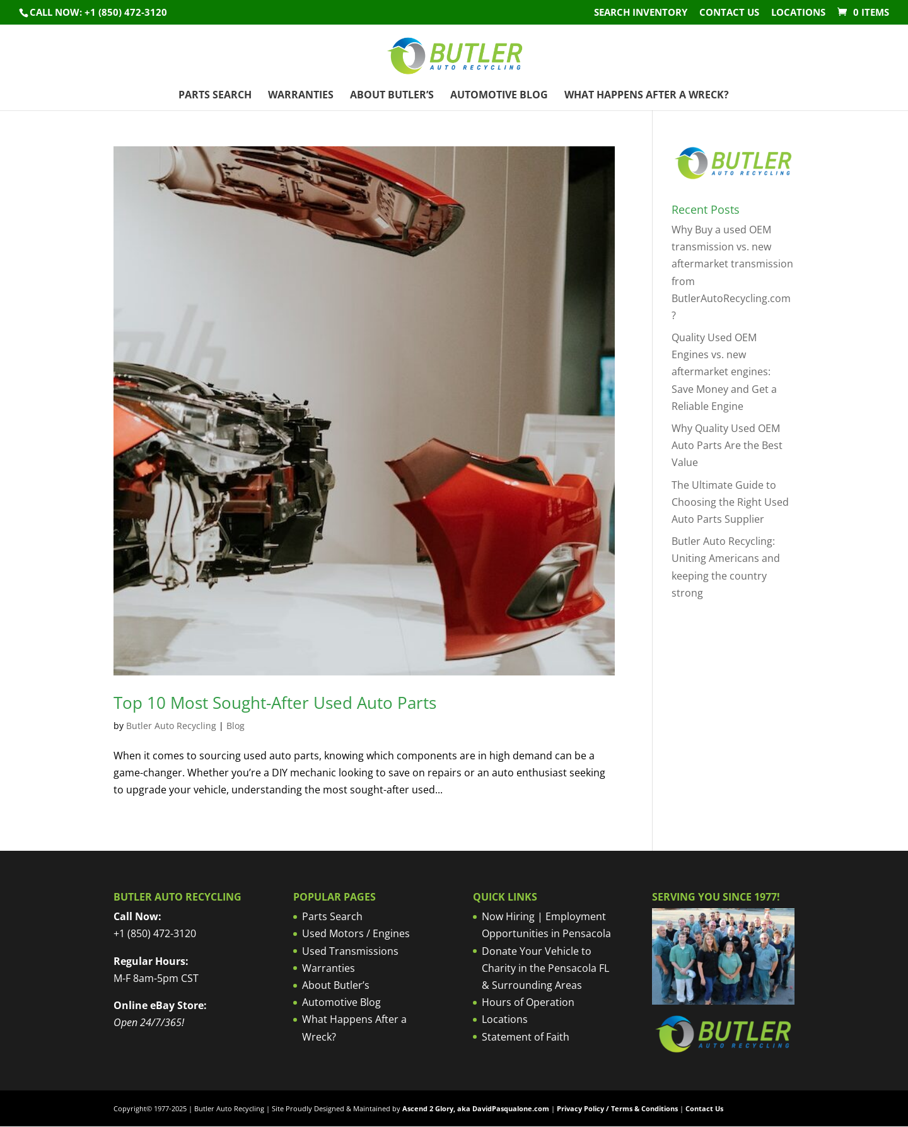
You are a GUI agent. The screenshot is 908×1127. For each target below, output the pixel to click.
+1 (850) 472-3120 (155, 933)
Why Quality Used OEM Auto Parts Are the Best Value (727, 445)
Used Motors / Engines (356, 933)
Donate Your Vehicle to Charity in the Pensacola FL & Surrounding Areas (545, 968)
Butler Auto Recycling (171, 726)
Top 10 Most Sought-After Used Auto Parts (275, 702)
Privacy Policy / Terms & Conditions (617, 1108)
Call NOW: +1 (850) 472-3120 (98, 12)
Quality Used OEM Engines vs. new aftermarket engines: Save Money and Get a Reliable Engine (724, 371)
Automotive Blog (499, 96)
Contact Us (729, 13)
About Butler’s (392, 96)
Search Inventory (640, 13)
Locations (798, 13)
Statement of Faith (525, 1037)
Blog (235, 726)
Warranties (301, 96)
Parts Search (215, 96)
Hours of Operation (528, 1002)
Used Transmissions (350, 951)
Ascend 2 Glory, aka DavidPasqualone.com (475, 1108)
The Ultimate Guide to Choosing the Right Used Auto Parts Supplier (730, 502)
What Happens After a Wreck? (646, 96)
